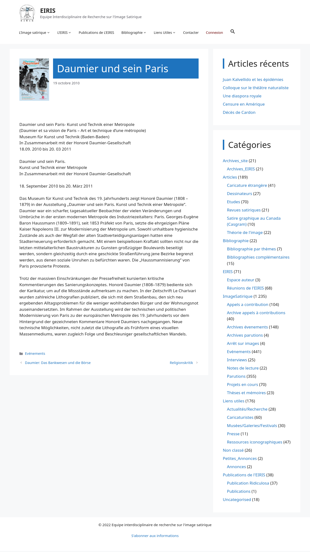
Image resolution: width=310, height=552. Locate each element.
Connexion (214, 32)
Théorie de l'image (245, 233)
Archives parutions (245, 336)
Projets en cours (242, 385)
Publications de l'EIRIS (244, 476)
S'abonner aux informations (154, 536)
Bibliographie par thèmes (251, 250)
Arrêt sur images (243, 344)
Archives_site (235, 161)
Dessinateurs (239, 194)
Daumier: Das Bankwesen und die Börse (58, 363)
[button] (233, 33)
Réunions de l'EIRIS (245, 289)
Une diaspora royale (242, 97)
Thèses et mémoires (246, 393)
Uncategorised (237, 500)
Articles (230, 178)
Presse (233, 434)
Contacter (191, 32)
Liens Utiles (165, 33)
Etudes (233, 202)
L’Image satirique (34, 33)
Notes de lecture (243, 369)
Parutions (236, 377)
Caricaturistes (240, 418)
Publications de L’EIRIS (97, 32)
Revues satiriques (244, 211)
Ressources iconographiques (254, 443)
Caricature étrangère (247, 186)
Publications (238, 492)
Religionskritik (181, 363)
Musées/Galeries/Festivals (252, 426)
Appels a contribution (247, 305)
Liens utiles (233, 402)
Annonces (236, 467)
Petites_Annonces (240, 459)
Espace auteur (240, 280)
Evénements (35, 354)
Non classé (233, 451)
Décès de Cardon (239, 113)
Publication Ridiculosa (248, 484)
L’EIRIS (65, 33)
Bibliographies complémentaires (258, 258)
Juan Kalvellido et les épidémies (253, 80)
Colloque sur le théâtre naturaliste (256, 88)
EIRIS (48, 11)
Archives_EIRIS (241, 170)
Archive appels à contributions (256, 313)
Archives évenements (247, 328)
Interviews (237, 360)
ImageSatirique (238, 297)
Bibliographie (134, 33)
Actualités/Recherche (247, 410)
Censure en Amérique (244, 105)
